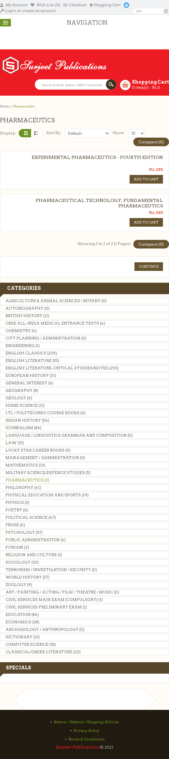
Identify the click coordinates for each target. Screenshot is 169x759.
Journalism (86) (23, 428)
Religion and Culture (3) (33, 555)
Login (8, 11)
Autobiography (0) (27, 308)
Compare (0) (151, 142)
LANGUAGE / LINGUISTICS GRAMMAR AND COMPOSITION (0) (69, 435)
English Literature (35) (32, 361)
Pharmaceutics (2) (27, 480)
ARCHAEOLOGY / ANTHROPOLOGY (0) (44, 629)
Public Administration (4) (35, 540)
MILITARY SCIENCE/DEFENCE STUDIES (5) (48, 473)
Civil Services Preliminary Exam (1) (46, 607)
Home (4, 106)
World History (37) (27, 577)
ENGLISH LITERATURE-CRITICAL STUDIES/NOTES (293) (62, 368)
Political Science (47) (30, 517)
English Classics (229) (31, 353)
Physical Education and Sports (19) (47, 495)
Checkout (74, 5)
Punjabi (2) (17, 547)
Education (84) (22, 614)
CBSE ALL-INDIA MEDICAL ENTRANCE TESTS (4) (55, 323)
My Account (14, 5)
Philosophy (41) (23, 488)
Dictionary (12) (22, 637)
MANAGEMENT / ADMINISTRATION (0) (45, 458)
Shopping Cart (105, 5)
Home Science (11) (25, 405)
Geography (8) (21, 390)
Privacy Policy (86, 731)
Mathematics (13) (25, 465)
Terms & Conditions (86, 739)
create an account (39, 11)
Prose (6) (15, 525)
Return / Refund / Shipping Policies (86, 722)
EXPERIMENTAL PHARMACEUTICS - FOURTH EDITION (97, 157)
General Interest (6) (29, 383)
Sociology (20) (22, 562)
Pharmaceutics (24, 106)
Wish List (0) (45, 5)
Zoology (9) (18, 585)
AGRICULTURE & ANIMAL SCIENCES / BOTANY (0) (56, 301)
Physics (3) (17, 502)
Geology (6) (18, 398)
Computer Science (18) (30, 644)
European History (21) (30, 375)
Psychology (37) (24, 532)
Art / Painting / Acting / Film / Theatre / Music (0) (62, 592)
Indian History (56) (27, 420)
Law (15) (14, 443)
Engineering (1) (22, 346)
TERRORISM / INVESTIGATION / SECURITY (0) (51, 570)
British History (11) (27, 316)
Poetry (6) (16, 510)
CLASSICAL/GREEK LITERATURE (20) (43, 652)
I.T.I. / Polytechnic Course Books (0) (45, 413)
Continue (149, 266)
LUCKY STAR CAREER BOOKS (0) (38, 450)
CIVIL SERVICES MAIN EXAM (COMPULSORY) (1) (54, 600)
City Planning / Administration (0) (45, 338)
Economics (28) (22, 622)
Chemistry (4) (21, 331)
